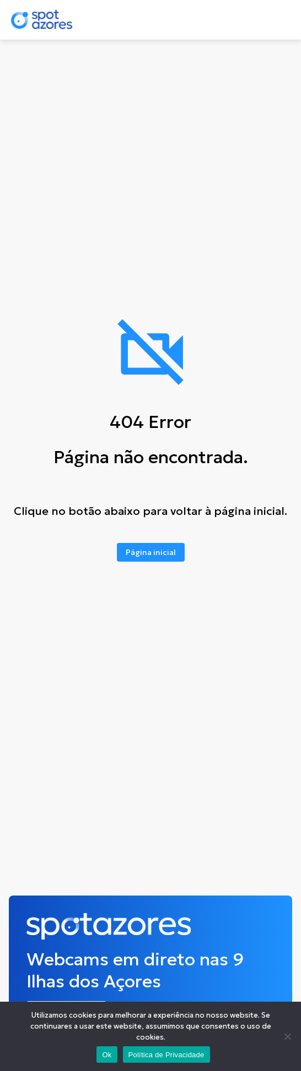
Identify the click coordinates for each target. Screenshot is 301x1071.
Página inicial (151, 552)
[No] (287, 1036)
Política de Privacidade (166, 1055)
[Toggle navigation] (277, 19)
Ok (106, 1055)
